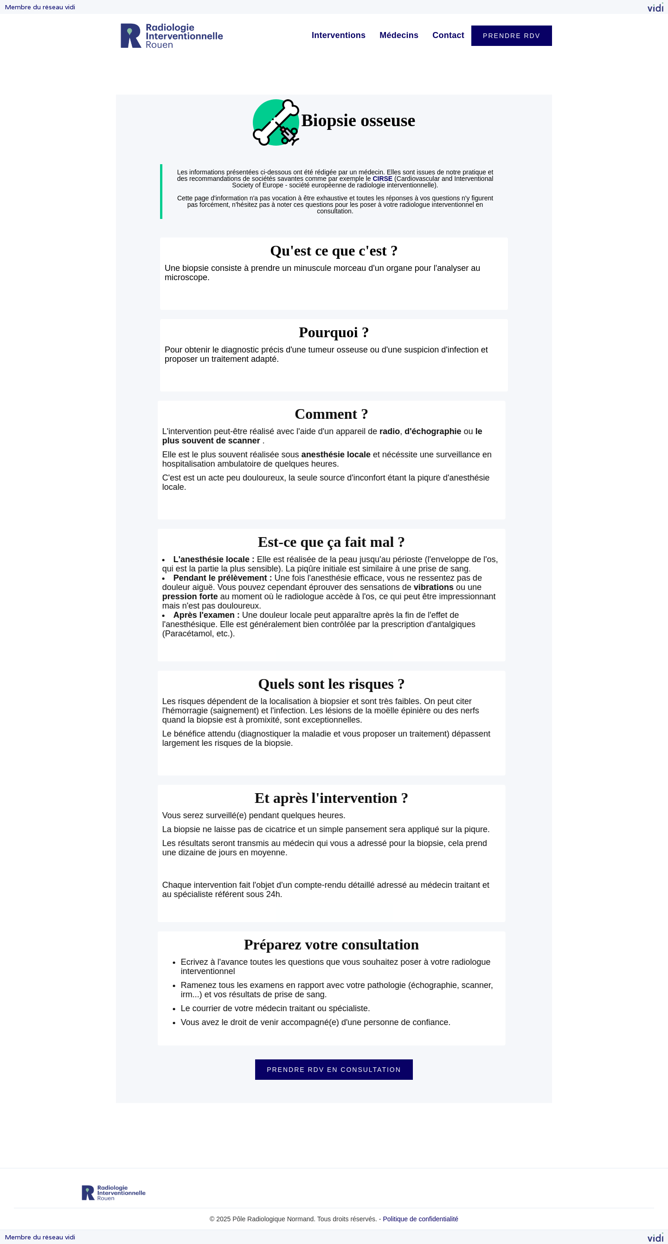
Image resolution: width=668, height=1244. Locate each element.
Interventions (339, 35)
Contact (448, 35)
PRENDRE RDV (511, 35)
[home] (172, 36)
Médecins (398, 35)
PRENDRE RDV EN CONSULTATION (334, 1069)
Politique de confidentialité (420, 1219)
